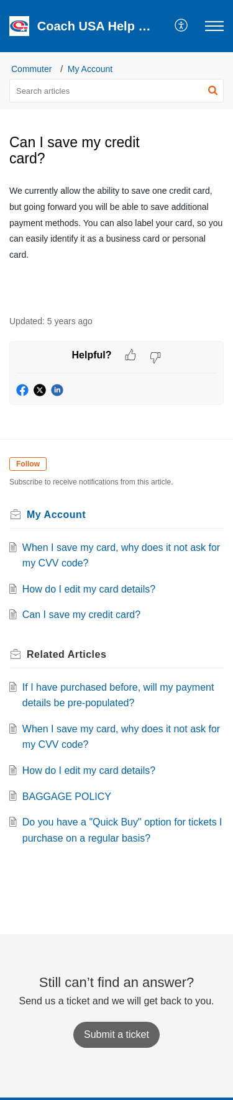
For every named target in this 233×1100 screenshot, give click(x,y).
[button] (182, 26)
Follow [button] (28, 464)
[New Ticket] (116, 1034)
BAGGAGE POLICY (66, 796)
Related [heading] (66, 654)
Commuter (31, 69)
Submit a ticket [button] (116, 1034)
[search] (116, 90)
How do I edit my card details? (88, 589)
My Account (90, 69)
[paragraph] (116, 222)
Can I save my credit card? (81, 614)
